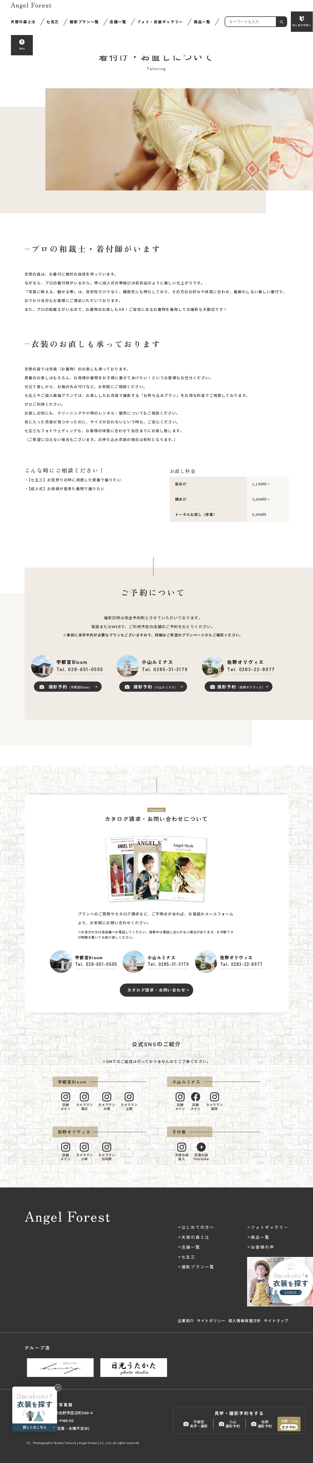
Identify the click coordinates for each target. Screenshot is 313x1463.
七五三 (52, 21)
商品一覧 (202, 21)
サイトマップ (276, 1320)
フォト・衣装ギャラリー (160, 21)
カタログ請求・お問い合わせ (156, 990)
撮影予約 (70, 686)
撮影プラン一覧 (84, 21)
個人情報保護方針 (244, 1320)
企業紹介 (186, 1320)
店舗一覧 (118, 21)
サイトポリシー (211, 1320)
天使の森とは (23, 21)
